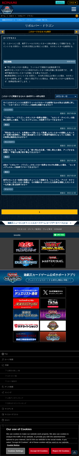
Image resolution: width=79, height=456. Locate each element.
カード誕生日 (12, 381)
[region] (39, 440)
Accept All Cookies (39, 451)
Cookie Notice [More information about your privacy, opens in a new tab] (13, 445)
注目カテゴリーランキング (16, 403)
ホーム (3, 16)
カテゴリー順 (12, 376)
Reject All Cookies (61, 451)
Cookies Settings (15, 451)
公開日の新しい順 (13, 370)
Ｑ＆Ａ (11, 16)
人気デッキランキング (15, 398)
